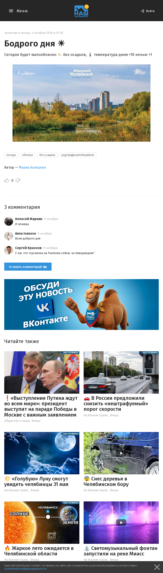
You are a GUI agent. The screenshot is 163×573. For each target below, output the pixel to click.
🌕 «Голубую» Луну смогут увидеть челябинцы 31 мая (36, 481)
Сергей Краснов (28, 248)
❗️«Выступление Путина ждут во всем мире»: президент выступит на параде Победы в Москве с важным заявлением (40, 406)
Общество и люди (17, 421)
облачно (27, 154)
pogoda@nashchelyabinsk (78, 154)
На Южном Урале (96, 415)
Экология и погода (17, 33)
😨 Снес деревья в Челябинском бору (106, 481)
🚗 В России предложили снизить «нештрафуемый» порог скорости (116, 403)
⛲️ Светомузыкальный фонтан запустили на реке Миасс (120, 551)
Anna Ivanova (25, 233)
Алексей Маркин (28, 219)
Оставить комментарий (28, 267)
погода (11, 154)
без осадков (47, 154)
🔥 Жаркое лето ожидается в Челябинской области (39, 551)
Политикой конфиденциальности (25, 568)
